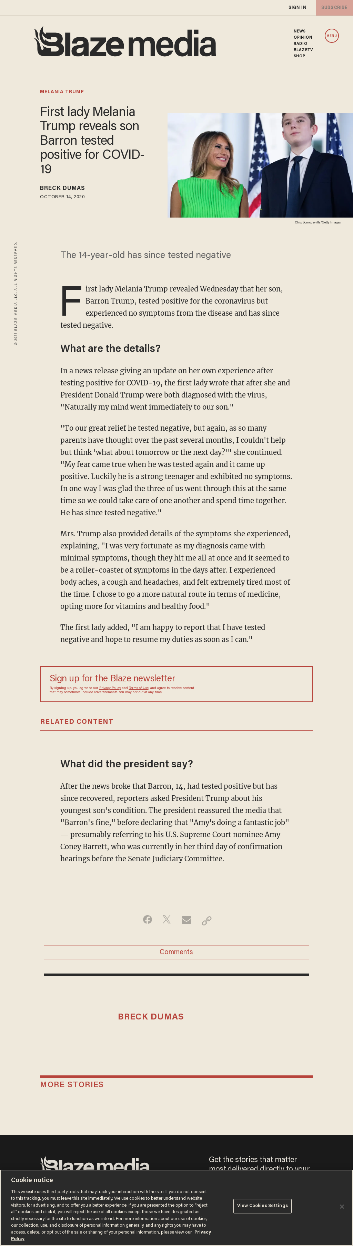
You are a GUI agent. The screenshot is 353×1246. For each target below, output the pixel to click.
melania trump (62, 92)
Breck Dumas (67, 189)
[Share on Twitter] (165, 922)
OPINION (303, 38)
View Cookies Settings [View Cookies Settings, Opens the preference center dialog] (262, 1207)
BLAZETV (303, 50)
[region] (176, 1208)
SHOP (299, 56)
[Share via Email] (187, 922)
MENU (331, 36)
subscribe (333, 8)
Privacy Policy (110, 689)
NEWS (299, 31)
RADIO (300, 44)
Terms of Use (139, 689)
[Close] (342, 1206)
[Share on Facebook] (144, 922)
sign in (297, 8)
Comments (176, 956)
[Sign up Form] (255, 685)
